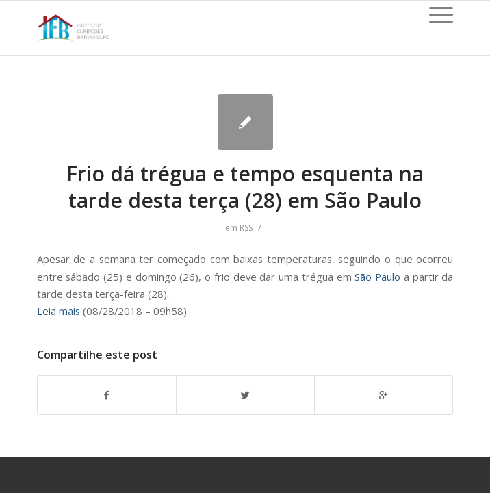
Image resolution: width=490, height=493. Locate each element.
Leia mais (58, 311)
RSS (246, 227)
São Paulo (377, 276)
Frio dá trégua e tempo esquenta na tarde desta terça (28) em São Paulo (245, 187)
